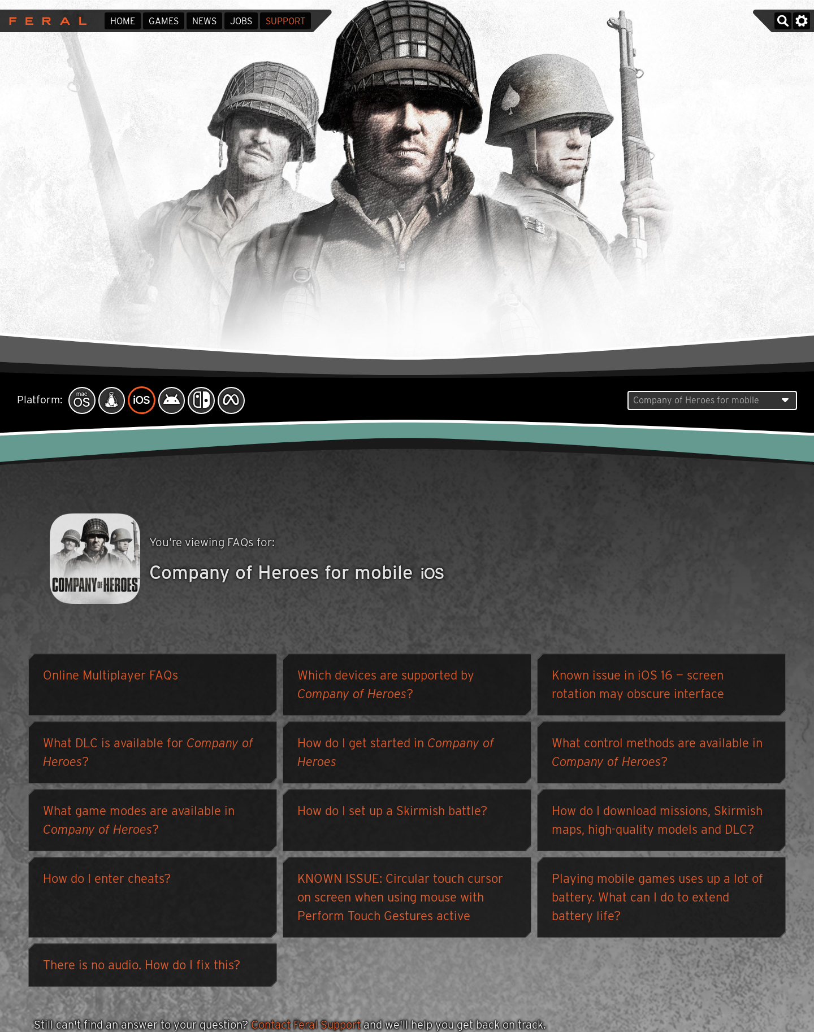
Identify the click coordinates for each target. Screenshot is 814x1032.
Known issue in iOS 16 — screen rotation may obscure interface (638, 687)
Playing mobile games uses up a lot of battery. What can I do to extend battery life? (657, 900)
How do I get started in (395, 755)
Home (122, 21)
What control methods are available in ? (657, 755)
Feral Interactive (44, 21)
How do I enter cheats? (107, 881)
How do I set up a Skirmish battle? (392, 813)
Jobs (241, 21)
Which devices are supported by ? (385, 687)
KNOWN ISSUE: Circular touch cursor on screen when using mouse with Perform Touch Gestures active (400, 900)
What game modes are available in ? (139, 822)
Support (285, 21)
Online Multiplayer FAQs (110, 677)
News (204, 21)
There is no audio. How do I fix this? (141, 967)
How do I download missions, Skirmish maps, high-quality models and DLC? (657, 822)
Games (164, 21)
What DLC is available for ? (148, 755)
